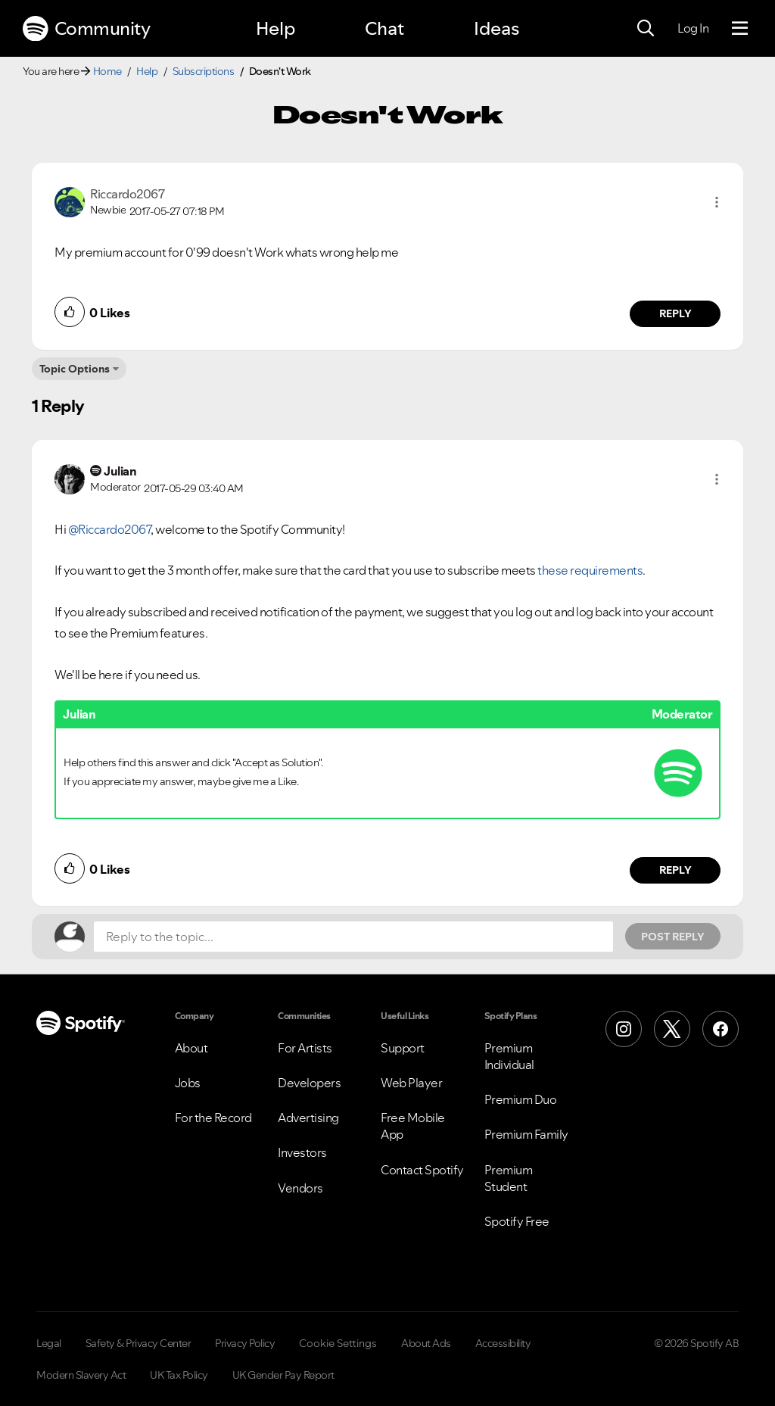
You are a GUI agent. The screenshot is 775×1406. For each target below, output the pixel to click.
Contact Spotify (422, 1169)
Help (275, 28)
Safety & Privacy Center (138, 1343)
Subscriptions (204, 71)
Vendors (300, 1188)
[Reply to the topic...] (353, 936)
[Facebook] (720, 1029)
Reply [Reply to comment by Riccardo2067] (675, 313)
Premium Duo (520, 1099)
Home (107, 71)
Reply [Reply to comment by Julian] (675, 870)
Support (403, 1048)
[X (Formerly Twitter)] (672, 1029)
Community (86, 29)
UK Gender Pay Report (283, 1375)
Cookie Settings (338, 1343)
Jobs (188, 1082)
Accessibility (503, 1343)
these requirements (590, 570)
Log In (692, 28)
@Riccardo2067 (109, 529)
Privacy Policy (245, 1343)
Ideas (496, 28)
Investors (302, 1152)
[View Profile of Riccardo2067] (127, 193)
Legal (48, 1343)
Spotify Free (516, 1221)
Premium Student (508, 1178)
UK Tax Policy (179, 1375)
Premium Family (526, 1134)
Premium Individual (509, 1056)
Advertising (308, 1117)
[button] (716, 202)
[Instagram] (623, 1029)
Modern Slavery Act (81, 1375)
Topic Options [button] (74, 368)
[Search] (645, 29)
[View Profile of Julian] (120, 471)
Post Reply (673, 936)
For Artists (305, 1048)
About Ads (426, 1343)
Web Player (411, 1082)
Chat (384, 28)
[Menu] (739, 28)
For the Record (213, 1117)
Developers (309, 1082)
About (191, 1048)
